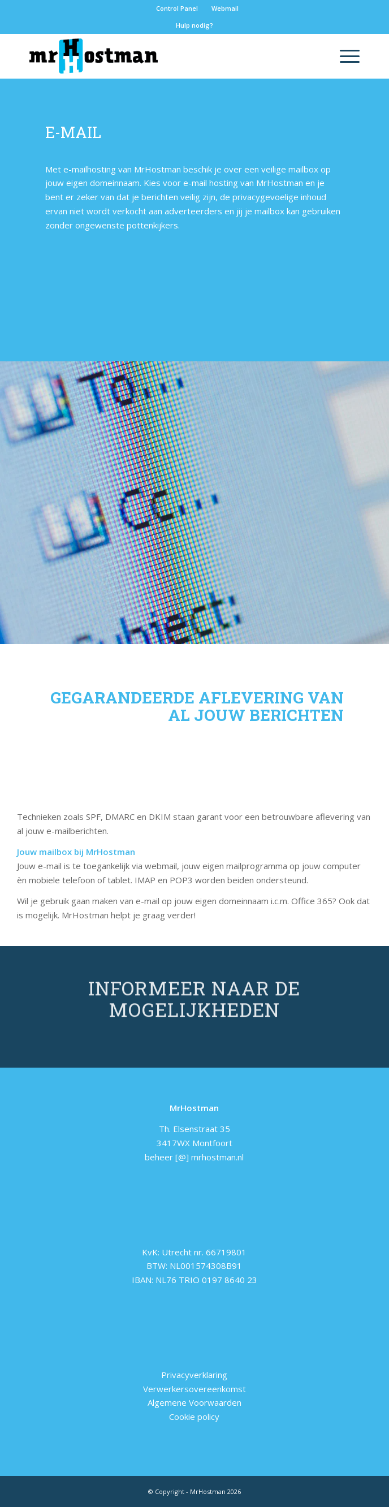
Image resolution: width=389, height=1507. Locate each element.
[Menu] (344, 56)
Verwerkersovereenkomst (194, 1388)
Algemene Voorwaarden (194, 1402)
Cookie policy (194, 1416)
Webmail (225, 8)
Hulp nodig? (194, 25)
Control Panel (177, 8)
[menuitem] (177, 8)
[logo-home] (161, 56)
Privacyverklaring (194, 1374)
